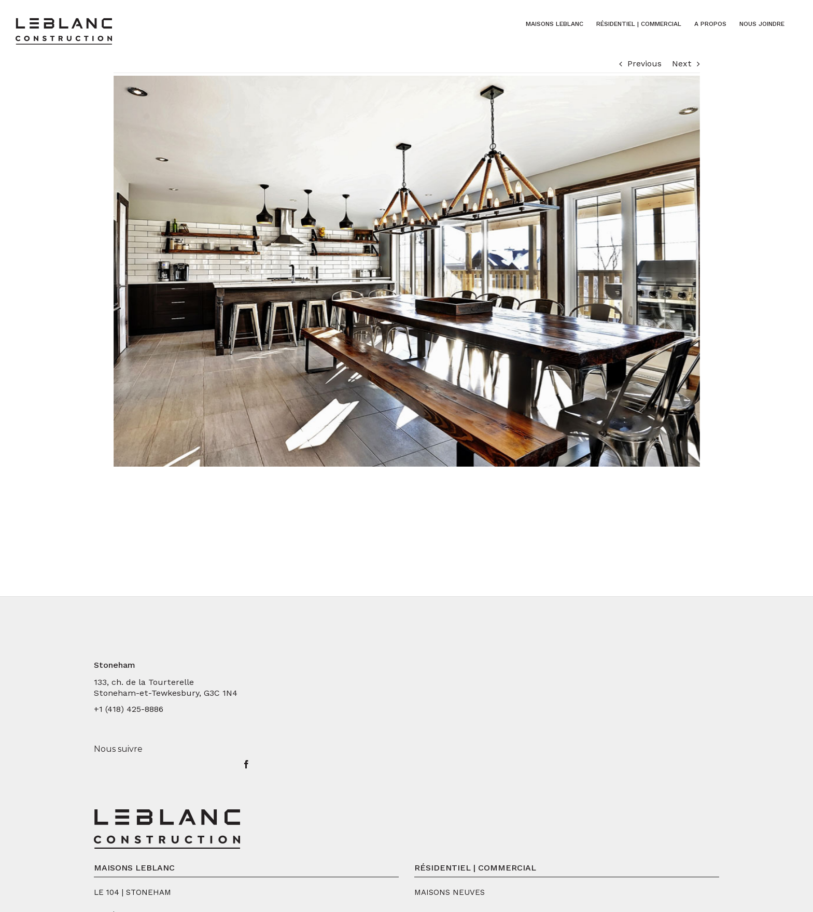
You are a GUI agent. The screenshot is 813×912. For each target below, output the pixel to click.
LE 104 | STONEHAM (132, 892)
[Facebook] (246, 764)
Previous (644, 63)
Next (682, 63)
